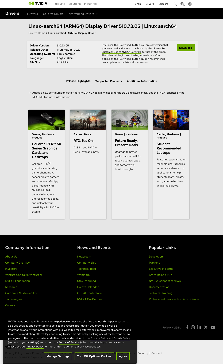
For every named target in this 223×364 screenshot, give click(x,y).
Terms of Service (69, 347)
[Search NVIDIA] (175, 3)
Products (59, 3)
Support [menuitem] (163, 3)
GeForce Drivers (53, 13)
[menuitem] (59, 3)
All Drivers (31, 13)
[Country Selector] (182, 5)
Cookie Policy (122, 343)
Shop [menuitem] (138, 3)
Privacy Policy (99, 343)
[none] (174, 2)
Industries (90, 3)
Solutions (74, 3)
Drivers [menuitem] (150, 3)
